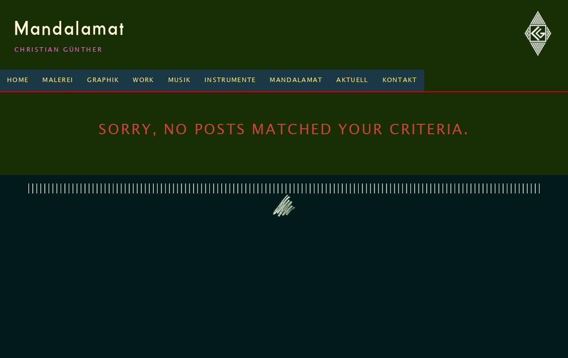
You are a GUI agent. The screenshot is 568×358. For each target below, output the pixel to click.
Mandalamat (70, 27)
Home (17, 80)
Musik (179, 80)
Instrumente (230, 80)
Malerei (57, 80)
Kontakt (399, 80)
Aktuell (352, 80)
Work (143, 80)
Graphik (103, 80)
